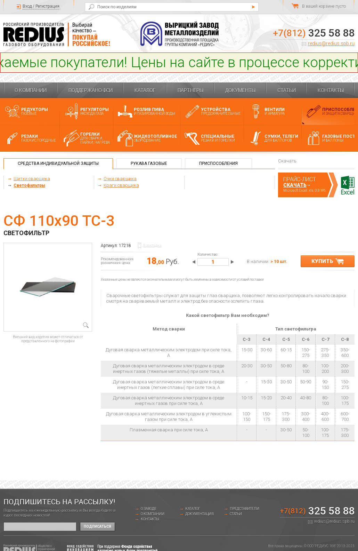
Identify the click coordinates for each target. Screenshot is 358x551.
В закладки (152, 245)
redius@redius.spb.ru (331, 43)
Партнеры (190, 90)
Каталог (145, 90)
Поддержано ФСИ (90, 90)
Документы (240, 90)
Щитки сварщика (32, 178)
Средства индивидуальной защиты (58, 163)
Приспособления (218, 163)
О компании (31, 90)
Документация (199, 514)
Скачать (295, 185)
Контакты (331, 90)
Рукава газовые (149, 163)
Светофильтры (29, 185)
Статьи (286, 90)
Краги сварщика (121, 185)
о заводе (148, 509)
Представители (244, 509)
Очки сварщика (120, 178)
